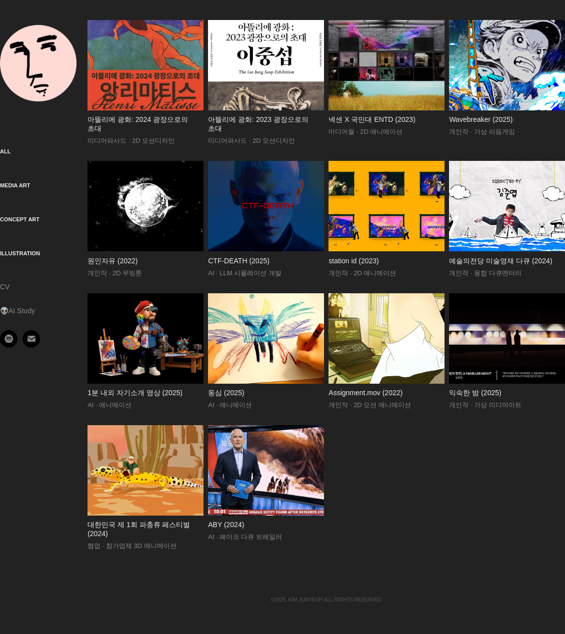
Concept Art (20, 219)
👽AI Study (17, 311)
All (5, 151)
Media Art (15, 185)
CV (5, 287)
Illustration (20, 253)
